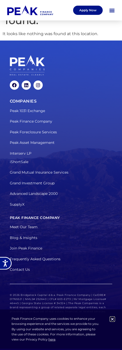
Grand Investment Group (32, 183)
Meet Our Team (24, 227)
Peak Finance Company (31, 121)
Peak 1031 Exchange (27, 110)
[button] (112, 10)
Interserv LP (20, 153)
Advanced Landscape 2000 (34, 193)
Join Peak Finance (26, 248)
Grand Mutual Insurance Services (39, 172)
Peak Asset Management (32, 142)
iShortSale (19, 161)
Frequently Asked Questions (35, 259)
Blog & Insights (23, 237)
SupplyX (17, 204)
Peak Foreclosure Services (33, 132)
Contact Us (20, 269)
